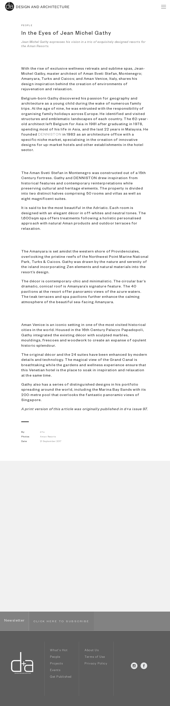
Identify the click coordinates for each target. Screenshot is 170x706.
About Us (92, 650)
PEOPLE (27, 26)
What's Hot (59, 650)
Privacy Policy (96, 664)
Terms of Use (95, 657)
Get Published (61, 677)
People (55, 657)
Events (55, 670)
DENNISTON (50, 135)
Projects (56, 664)
